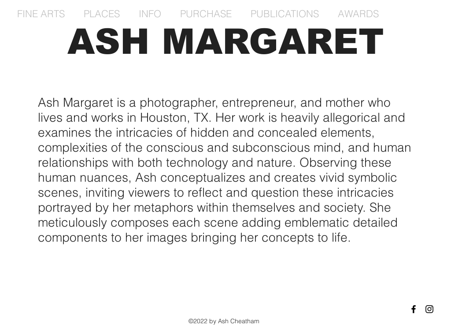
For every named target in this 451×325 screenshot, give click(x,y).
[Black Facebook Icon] (413, 309)
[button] (44, 13)
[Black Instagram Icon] (429, 309)
